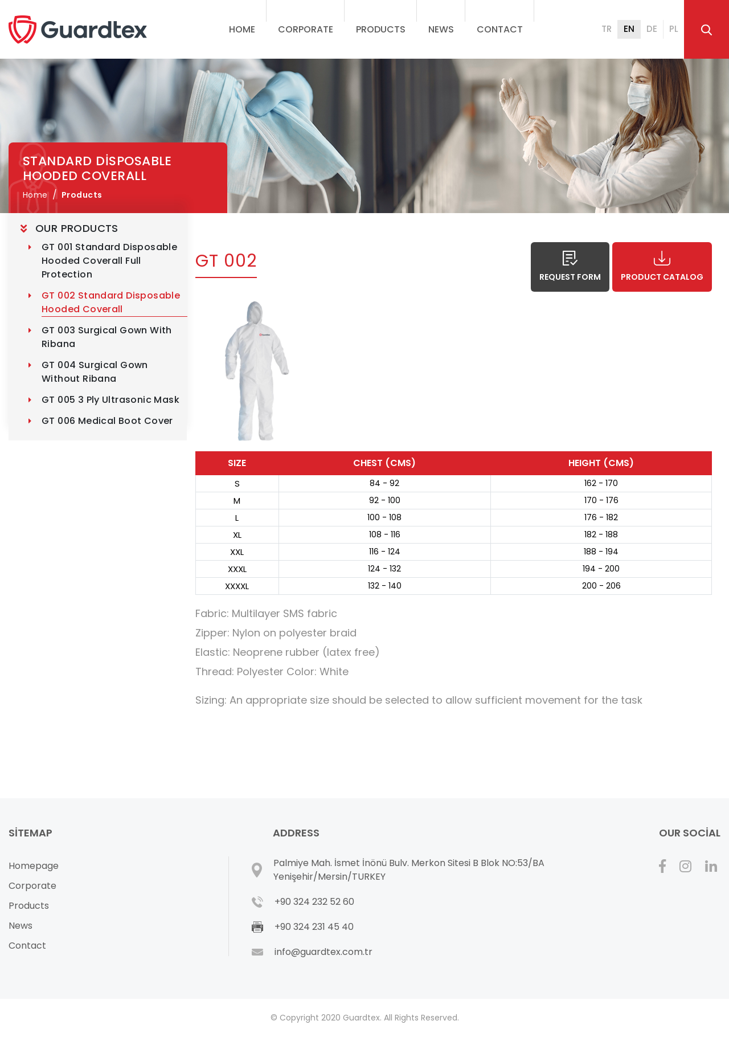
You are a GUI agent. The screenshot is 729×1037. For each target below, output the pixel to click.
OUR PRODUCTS (76, 228)
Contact (500, 29)
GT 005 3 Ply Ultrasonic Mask (110, 399)
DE (651, 29)
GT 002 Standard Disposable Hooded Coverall (112, 302)
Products (381, 29)
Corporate (32, 885)
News (441, 29)
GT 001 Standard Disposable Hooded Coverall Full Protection (111, 260)
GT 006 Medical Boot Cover (107, 420)
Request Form (570, 267)
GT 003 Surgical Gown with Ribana (108, 337)
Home (242, 29)
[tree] (98, 326)
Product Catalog (662, 267)
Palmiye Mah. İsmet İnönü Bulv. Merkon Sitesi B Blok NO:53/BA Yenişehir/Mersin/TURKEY (408, 869)
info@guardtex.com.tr (323, 951)
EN (629, 29)
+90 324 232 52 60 (314, 901)
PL (673, 29)
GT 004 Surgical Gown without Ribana (96, 371)
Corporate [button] (305, 29)
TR (606, 29)
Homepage (34, 865)
